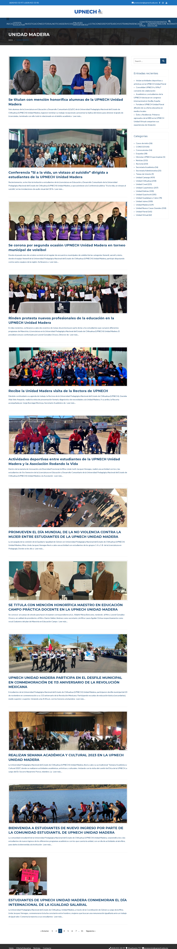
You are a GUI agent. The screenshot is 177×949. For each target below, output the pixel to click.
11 (82, 931)
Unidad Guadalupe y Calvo (147, 198)
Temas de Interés (143, 174)
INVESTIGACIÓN (33, 24)
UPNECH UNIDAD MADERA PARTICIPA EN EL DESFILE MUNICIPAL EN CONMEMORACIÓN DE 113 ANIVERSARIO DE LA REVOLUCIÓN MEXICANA (65, 682)
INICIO (9, 24)
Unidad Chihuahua (144, 181)
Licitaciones (95, 24)
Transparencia (131, 24)
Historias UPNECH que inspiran (149, 157)
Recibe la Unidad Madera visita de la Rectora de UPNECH (58, 391)
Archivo (117, 24)
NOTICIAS (57, 24)
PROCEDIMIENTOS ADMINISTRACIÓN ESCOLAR (157, 24)
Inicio (10, 40)
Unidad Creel (141, 184)
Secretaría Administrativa (147, 170)
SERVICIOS (67, 24)
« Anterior (44, 931)
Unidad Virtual (142, 215)
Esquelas (140, 153)
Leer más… (77, 116)
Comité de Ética (144, 24)
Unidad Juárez (142, 201)
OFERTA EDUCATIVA (19, 24)
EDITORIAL (46, 24)
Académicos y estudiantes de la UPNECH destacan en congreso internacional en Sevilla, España (148, 97)
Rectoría (139, 164)
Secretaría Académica (145, 167)
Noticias (139, 160)
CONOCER (141, 147)
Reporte (107, 24)
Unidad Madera (142, 205)
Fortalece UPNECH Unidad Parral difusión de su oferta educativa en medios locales (149, 107)
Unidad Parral (141, 211)
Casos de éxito (142, 143)
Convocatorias (142, 150)
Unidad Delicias (142, 191)
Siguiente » (90, 931)
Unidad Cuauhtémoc (144, 187)
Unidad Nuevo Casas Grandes (148, 208)
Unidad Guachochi (144, 194)
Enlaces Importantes (80, 24)
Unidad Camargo (143, 177)
